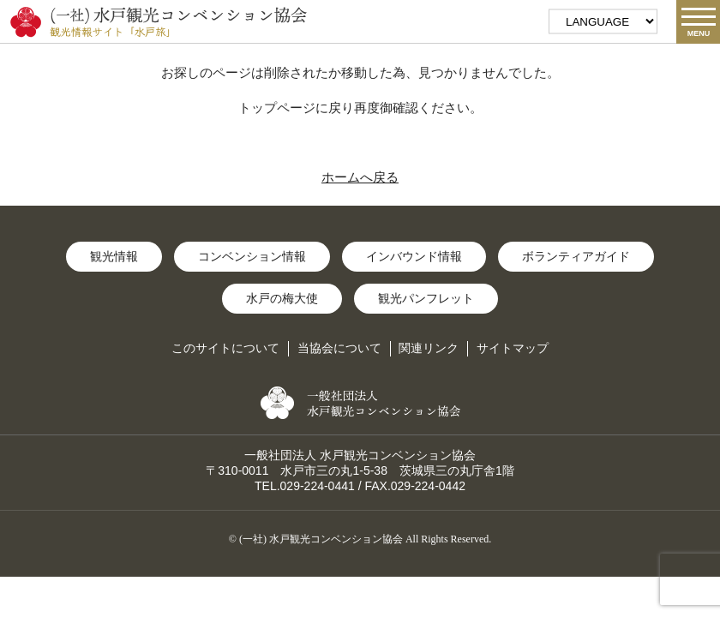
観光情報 (114, 256)
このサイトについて (225, 348)
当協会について (339, 348)
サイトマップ (513, 348)
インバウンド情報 (414, 256)
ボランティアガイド (576, 256)
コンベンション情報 (252, 256)
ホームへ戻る (360, 177)
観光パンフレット (426, 298)
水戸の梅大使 (282, 298)
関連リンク (429, 348)
